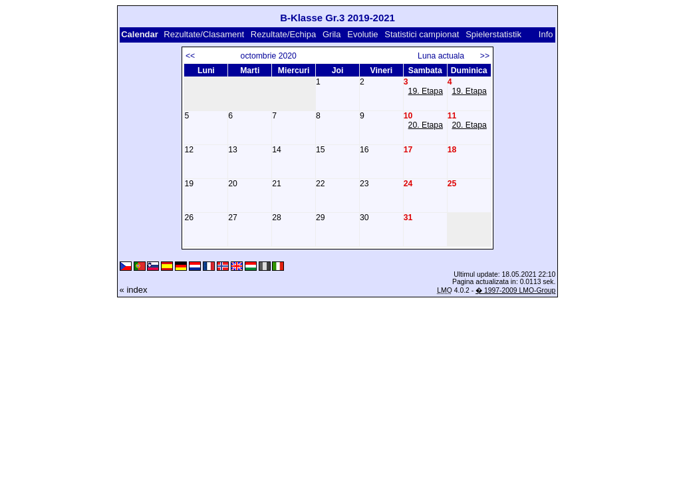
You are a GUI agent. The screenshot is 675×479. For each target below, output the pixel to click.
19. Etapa (425, 91)
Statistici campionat (421, 34)
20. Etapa (425, 125)
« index (134, 290)
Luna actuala (446, 56)
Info (546, 34)
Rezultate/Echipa (283, 34)
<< (190, 56)
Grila (331, 34)
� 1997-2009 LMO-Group (515, 290)
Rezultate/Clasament (204, 34)
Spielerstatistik (494, 34)
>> (484, 56)
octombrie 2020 (269, 56)
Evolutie (362, 34)
